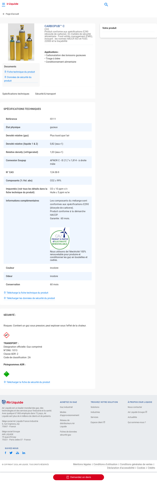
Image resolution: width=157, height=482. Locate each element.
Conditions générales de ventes (136, 464)
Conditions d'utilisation (105, 464)
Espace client (98, 422)
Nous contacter (135, 407)
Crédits (151, 468)
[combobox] (106, 4)
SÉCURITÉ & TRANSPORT (45, 93)
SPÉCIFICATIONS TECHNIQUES (15, 93)
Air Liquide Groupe (137, 412)
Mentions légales (82, 464)
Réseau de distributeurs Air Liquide (67, 423)
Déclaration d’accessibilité (120, 468)
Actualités (132, 417)
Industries (95, 412)
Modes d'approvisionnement (69, 413)
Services (94, 417)
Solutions (95, 407)
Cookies (141, 468)
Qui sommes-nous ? (137, 422)
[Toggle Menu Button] (4, 4)
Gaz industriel (66, 407)
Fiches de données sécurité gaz (68, 433)
